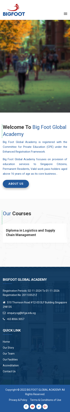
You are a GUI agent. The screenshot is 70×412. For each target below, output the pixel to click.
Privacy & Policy (18, 399)
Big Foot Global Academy (44, 389)
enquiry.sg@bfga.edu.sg (21, 313)
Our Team (9, 353)
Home (6, 341)
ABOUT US (15, 183)
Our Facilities (10, 359)
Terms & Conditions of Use (45, 399)
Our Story (8, 347)
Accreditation (11, 365)
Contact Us (9, 371)
